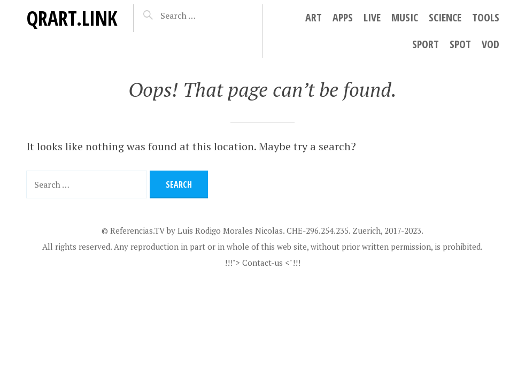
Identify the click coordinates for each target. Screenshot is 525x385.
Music (404, 17)
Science (445, 17)
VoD (490, 44)
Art (313, 17)
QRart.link (71, 18)
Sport (425, 44)
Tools (485, 17)
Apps (343, 17)
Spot (460, 44)
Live (372, 17)
